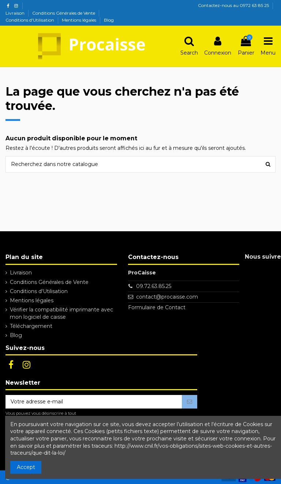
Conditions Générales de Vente (64, 13)
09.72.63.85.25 (153, 286)
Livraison (15, 13)
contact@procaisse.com (167, 296)
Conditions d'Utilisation (30, 20)
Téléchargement (31, 326)
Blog (109, 20)
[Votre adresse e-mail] (93, 402)
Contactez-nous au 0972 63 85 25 (233, 5)
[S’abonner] (189, 402)
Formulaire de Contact (157, 307)
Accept (26, 467)
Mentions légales (79, 20)
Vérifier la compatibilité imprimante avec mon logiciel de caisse (61, 313)
